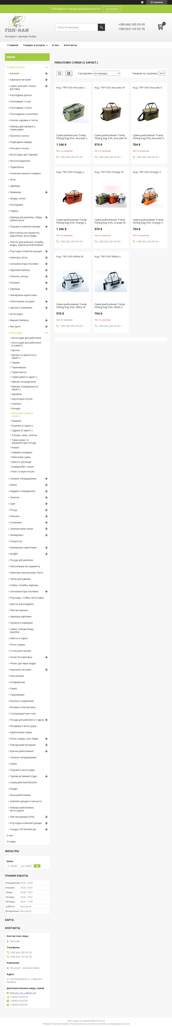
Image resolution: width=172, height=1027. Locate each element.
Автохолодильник (20, 160)
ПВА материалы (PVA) (22, 816)
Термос (14, 210)
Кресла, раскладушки (22, 603)
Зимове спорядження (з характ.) (25, 388)
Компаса (16, 403)
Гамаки (16, 362)
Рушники (16, 420)
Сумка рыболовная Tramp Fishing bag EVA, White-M (71, 306)
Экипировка (16, 535)
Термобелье (17, 167)
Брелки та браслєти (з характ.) (24, 356)
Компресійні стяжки (23, 466)
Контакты (70, 45)
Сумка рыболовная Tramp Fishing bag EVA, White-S (110, 306)
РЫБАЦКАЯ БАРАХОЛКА (23, 782)
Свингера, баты (18, 257)
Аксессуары (16, 313)
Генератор (16, 541)
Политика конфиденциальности (113, 1023)
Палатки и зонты (19, 135)
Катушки (15, 282)
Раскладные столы (20, 101)
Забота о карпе (18, 638)
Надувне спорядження (22, 491)
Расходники (16, 204)
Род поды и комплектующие (26, 251)
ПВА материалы (19, 610)
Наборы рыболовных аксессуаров (22, 809)
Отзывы (11, 841)
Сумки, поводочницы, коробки (22, 630)
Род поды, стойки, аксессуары (27, 597)
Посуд (13, 509)
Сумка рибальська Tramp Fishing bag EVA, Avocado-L (72, 137)
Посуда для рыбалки (21, 560)
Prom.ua (101, 1020)
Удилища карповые (21, 616)
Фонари (16, 408)
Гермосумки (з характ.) (24, 376)
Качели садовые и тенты (24, 120)
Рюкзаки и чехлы (19, 148)
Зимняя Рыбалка (19, 320)
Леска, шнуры (17, 644)
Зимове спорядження (24, 381)
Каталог (14, 73)
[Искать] (101, 27)
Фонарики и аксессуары (23, 726)
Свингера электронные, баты (26, 572)
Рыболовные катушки (22, 301)
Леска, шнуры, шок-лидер (24, 738)
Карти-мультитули (22, 398)
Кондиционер (17, 682)
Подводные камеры (21, 142)
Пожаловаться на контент (83, 1023)
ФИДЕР (14, 553)
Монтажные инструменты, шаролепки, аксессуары (25, 234)
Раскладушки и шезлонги (24, 113)
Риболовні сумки (21, 457)
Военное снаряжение (22, 700)
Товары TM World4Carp (23, 829)
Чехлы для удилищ (20, 578)
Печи (13, 179)
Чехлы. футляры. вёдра (23, 663)
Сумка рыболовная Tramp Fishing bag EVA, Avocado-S (148, 137)
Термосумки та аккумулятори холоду (24, 441)
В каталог (112, 9)
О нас (55, 45)
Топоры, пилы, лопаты (24, 435)
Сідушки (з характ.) (22, 430)
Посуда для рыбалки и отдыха (27, 719)
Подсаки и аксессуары (22, 769)
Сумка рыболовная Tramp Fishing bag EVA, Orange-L (71, 221)
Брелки (16, 350)
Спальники (16, 522)
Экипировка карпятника (23, 295)
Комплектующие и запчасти (26, 801)
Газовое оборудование (23, 478)
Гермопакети (19, 372)
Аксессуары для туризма (23, 154)
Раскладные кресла (21, 95)
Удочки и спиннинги (21, 307)
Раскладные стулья (21, 107)
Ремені (15, 447)
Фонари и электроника (22, 707)
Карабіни (17, 394)
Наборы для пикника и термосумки (22, 128)
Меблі (13, 484)
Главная (12, 45)
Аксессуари (16, 332)
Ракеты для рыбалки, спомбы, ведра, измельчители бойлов (27, 243)
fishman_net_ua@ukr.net (23, 993)
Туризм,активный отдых (23, 776)
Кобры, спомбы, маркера (24, 585)
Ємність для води (21, 461)
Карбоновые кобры (21, 732)
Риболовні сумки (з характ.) (22, 415)
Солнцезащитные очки (23, 713)
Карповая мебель (20, 270)
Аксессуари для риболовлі (26, 337)
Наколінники (17, 675)
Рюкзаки (14, 516)
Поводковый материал (23, 744)
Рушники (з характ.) (22, 425)
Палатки (14, 497)
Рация (13, 688)
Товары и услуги (34, 45)
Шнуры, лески (17, 198)
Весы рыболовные (20, 795)
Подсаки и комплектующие (25, 226)
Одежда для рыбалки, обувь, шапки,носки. (26, 219)
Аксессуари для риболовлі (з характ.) (26, 344)
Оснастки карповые (21, 657)
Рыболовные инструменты (25, 566)
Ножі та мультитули (23, 471)
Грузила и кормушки (21, 622)
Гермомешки (19, 367)
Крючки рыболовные (21, 751)
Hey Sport (15, 326)
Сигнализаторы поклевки (24, 263)
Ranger (14, 788)
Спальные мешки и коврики (25, 173)
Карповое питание (20, 79)
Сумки (13, 763)
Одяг (12, 503)
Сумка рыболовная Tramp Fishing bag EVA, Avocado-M (111, 137)
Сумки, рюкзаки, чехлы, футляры (23, 87)
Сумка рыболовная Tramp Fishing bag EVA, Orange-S (148, 221)
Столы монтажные (20, 650)
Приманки (15, 192)
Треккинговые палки (21, 528)
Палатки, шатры (19, 276)
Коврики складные (22, 452)
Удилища (15, 185)
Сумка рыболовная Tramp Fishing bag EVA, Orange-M (110, 221)
